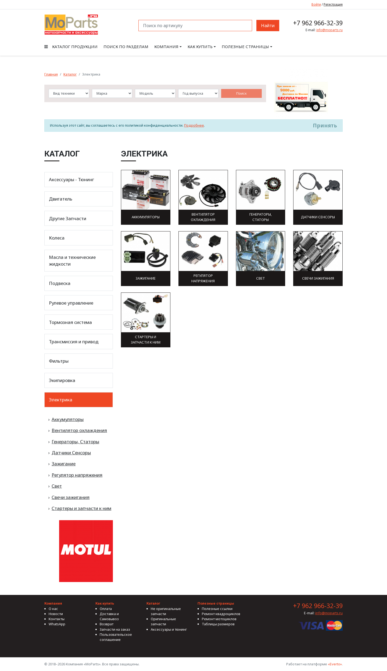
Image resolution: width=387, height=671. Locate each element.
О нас (53, 608)
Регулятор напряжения (77, 475)
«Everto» (335, 664)
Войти (316, 4)
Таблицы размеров (218, 624)
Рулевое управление (71, 303)
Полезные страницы (245, 46)
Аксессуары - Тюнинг (71, 179)
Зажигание (64, 464)
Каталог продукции (71, 46)
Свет (57, 486)
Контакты (56, 618)
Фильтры (59, 361)
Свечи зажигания (70, 497)
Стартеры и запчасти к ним (81, 508)
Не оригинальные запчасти (166, 611)
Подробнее (194, 125)
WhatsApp (57, 624)
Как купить (200, 46)
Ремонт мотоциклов (219, 618)
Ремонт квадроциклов (221, 613)
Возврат (106, 624)
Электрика (60, 400)
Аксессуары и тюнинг (169, 629)
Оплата (106, 608)
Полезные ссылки (217, 608)
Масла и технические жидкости (72, 260)
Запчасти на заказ (115, 629)
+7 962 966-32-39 (318, 23)
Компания (166, 46)
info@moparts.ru (329, 30)
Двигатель (60, 199)
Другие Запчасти (67, 218)
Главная (51, 74)
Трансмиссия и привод (74, 341)
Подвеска (59, 283)
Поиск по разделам (125, 46)
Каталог (70, 74)
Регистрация (333, 4)
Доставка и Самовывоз (109, 616)
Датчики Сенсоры (71, 452)
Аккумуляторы (68, 419)
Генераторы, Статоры (75, 441)
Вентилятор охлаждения (79, 430)
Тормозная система (70, 322)
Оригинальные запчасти (163, 621)
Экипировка (62, 380)
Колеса (56, 238)
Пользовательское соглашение (116, 637)
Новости (56, 613)
